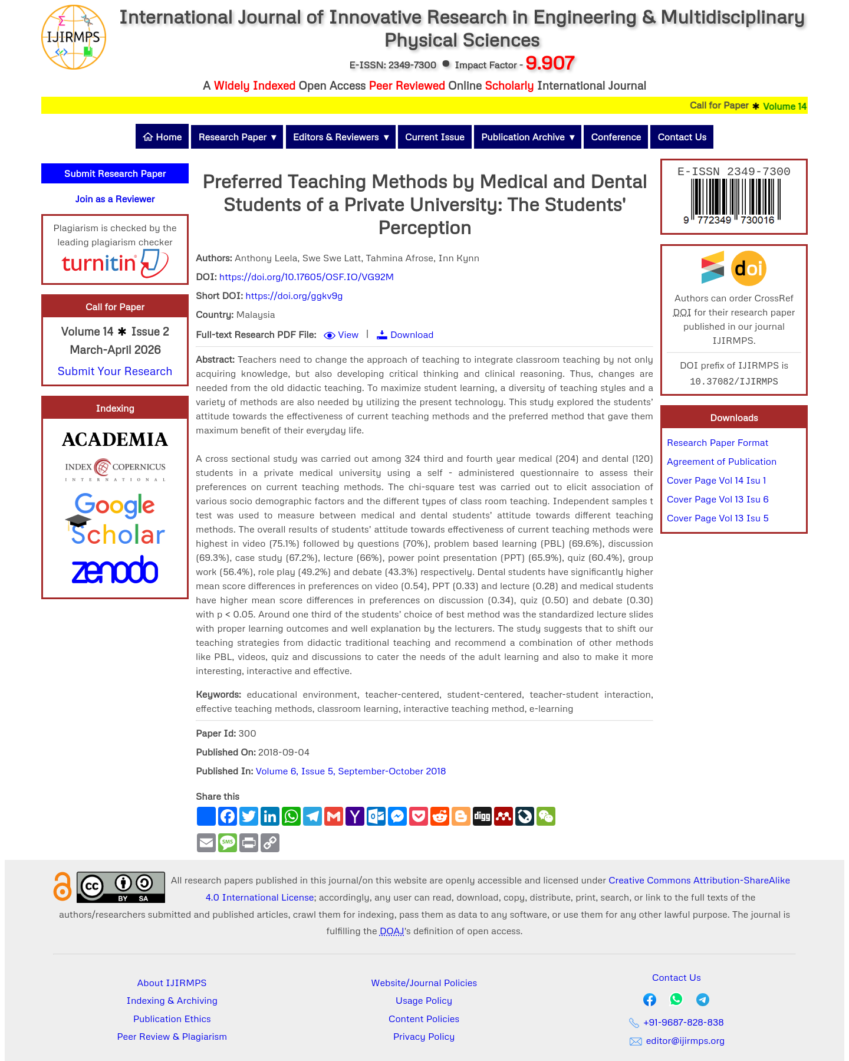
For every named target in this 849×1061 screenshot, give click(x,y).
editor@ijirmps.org (676, 1040)
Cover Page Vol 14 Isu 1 (716, 482)
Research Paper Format (717, 445)
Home (162, 137)
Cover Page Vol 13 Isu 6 (718, 501)
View (348, 334)
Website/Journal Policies (424, 982)
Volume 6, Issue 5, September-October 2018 (351, 771)
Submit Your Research (114, 370)
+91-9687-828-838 (676, 1022)
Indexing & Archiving (172, 1000)
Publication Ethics (172, 1018)
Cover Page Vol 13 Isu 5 (718, 520)
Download (412, 334)
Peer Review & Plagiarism (172, 1036)
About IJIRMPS (172, 982)
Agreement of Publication (721, 463)
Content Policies (424, 1018)
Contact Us (681, 137)
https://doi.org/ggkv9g (294, 295)
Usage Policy (424, 1000)
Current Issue (435, 137)
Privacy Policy (424, 1036)
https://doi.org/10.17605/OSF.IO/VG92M (306, 277)
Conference (616, 137)
